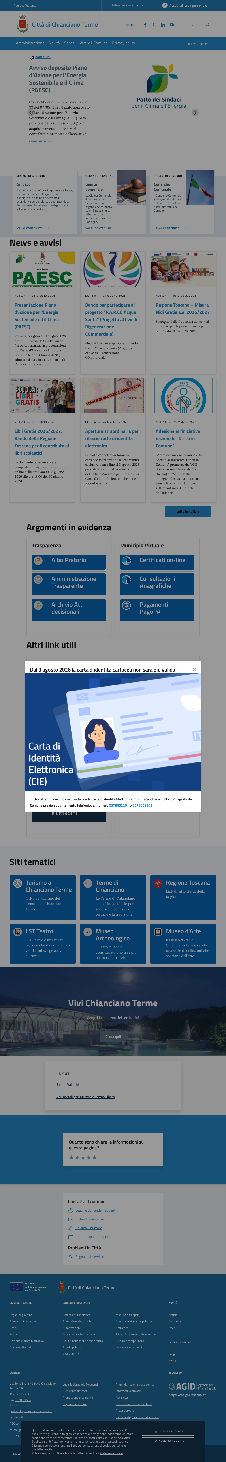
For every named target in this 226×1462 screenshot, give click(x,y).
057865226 (141, 805)
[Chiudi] (194, 669)
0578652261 (119, 805)
